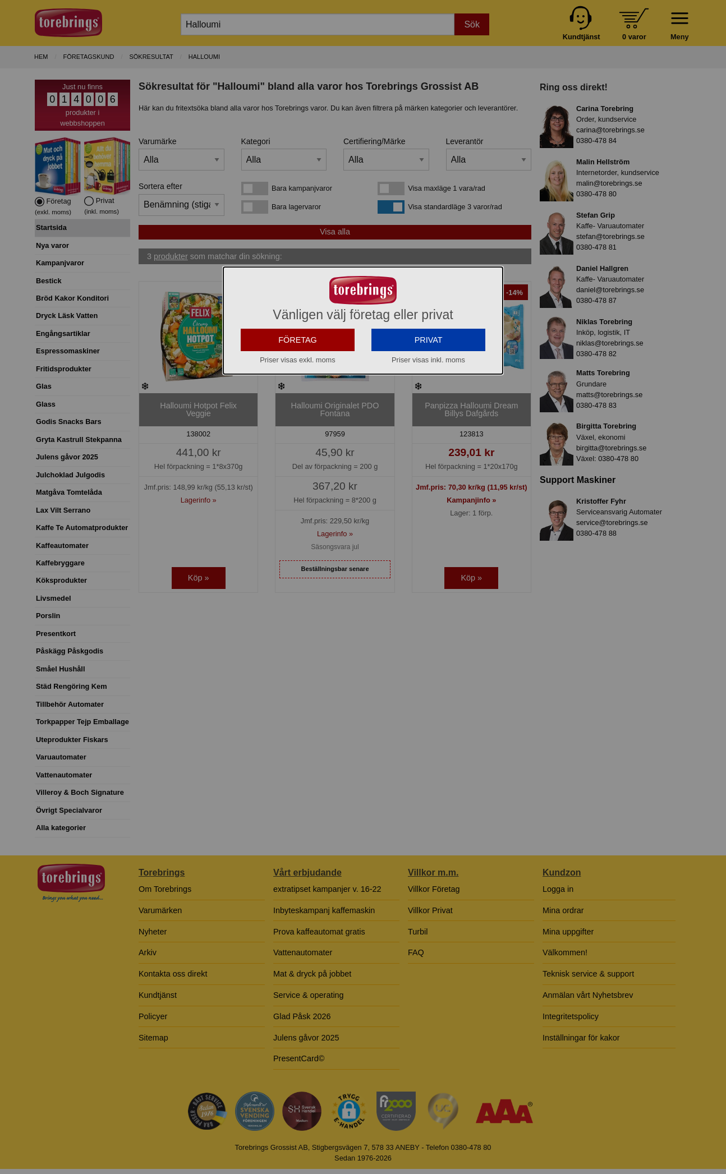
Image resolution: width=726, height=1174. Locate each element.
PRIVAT (428, 426)
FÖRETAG (297, 426)
